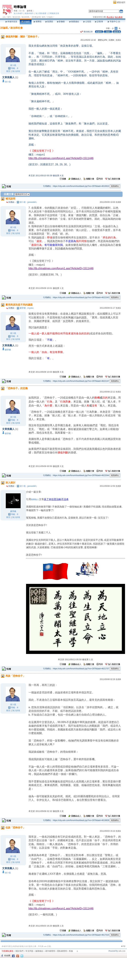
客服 (71, 951)
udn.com (121, 951)
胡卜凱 (22, 11)
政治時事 (25, 17)
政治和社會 (16, 27)
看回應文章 (86, 32)
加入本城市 (18, 13)
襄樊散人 (35, 499)
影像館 (61, 21)
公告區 (87, 21)
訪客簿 (99, 21)
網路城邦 (121, 2)
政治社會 (16, 17)
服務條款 (39, 951)
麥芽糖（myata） (27, 308)
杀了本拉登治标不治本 (56, 499)
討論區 (26, 21)
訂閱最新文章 (53, 13)
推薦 (118, 40)
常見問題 (29, 951)
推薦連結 (74, 21)
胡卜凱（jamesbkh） (29, 202)
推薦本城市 (29, 13)
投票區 (49, 21)
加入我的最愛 (40, 13)
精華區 (37, 21)
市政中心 (113, 21)
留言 (8, 71)
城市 (9, 17)
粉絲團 (7, 955)
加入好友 (16, 71)
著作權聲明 (50, 951)
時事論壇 (20, 7)
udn (3, 17)
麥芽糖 (8, 350)
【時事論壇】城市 (38, 17)
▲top (123, 946)
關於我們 (19, 951)
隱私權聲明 (62, 951)
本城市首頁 (11, 21)
